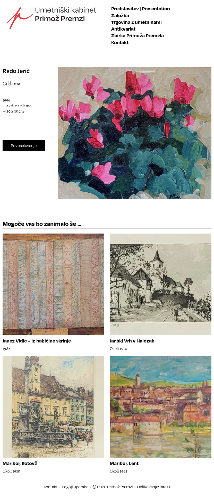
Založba (120, 15)
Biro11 (165, 486)
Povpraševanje (24, 145)
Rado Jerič (16, 71)
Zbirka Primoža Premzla (137, 35)
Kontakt (120, 42)
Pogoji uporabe (75, 486)
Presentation (156, 8)
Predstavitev (125, 8)
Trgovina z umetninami (136, 21)
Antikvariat (123, 28)
